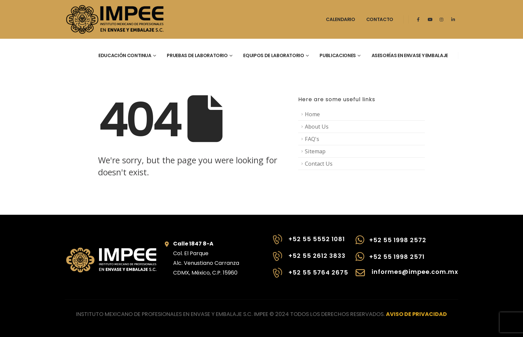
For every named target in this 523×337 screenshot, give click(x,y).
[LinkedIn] (453, 19)
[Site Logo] (115, 19)
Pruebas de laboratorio (197, 55)
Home (312, 114)
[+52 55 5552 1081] (310, 242)
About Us (317, 126)
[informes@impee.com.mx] (407, 276)
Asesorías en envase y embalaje (410, 55)
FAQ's (312, 139)
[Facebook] (418, 19)
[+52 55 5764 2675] (310, 276)
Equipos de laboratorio (273, 55)
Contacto (379, 19)
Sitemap (315, 151)
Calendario (340, 19)
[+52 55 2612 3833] (310, 259)
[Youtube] (430, 19)
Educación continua (124, 55)
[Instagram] (441, 19)
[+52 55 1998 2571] (407, 259)
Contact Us (319, 163)
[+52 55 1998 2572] (407, 243)
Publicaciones (338, 55)
